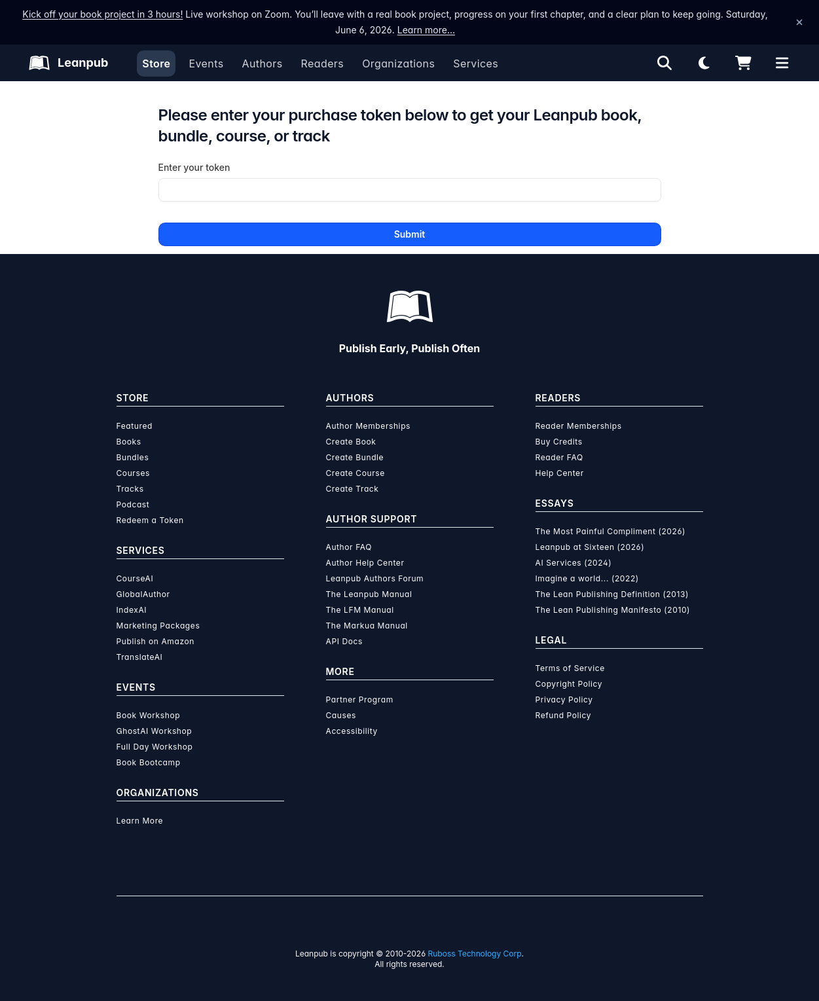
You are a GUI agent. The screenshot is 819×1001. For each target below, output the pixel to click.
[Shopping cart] (743, 63)
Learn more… (408, 30)
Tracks (129, 488)
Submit (409, 234)
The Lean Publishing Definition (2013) (611, 594)
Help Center (560, 473)
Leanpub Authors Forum (375, 578)
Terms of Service (569, 668)
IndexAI (132, 609)
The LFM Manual (359, 609)
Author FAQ (349, 547)
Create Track (351, 488)
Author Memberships (368, 425)
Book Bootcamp (148, 762)
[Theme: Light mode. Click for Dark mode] (703, 63)
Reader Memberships (578, 425)
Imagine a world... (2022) (586, 578)
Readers (321, 63)
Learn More (140, 820)
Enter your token (195, 167)
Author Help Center (365, 562)
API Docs (343, 641)
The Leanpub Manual (368, 594)
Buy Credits (559, 441)
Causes (340, 715)
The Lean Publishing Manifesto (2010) (611, 609)
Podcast (133, 504)
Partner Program (360, 699)
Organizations (397, 63)
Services (473, 63)
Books (129, 441)
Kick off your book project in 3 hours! (93, 14)
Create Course (355, 473)
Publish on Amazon (155, 641)
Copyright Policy (569, 683)
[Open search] (664, 63)
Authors (262, 63)
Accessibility (350, 731)
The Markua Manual (366, 625)
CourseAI (135, 578)
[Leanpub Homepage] (69, 62)
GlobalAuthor (144, 594)
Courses (133, 473)
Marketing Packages (157, 625)
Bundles (133, 457)
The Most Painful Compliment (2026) (609, 531)
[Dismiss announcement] (799, 22)
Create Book (350, 441)
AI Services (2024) (571, 562)
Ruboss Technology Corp (473, 953)
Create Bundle (355, 457)
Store (157, 63)
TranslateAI (139, 657)
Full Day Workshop (154, 746)
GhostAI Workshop (154, 731)
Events (206, 63)
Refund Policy (563, 715)
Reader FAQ (559, 457)
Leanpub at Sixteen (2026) (588, 547)
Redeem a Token (150, 520)
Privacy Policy (563, 699)
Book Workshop (148, 715)
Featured (135, 425)
